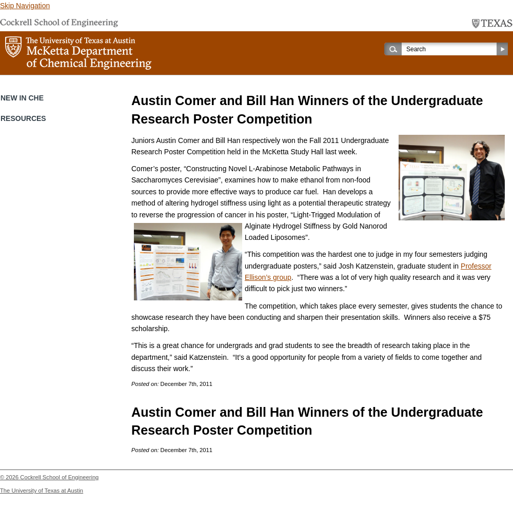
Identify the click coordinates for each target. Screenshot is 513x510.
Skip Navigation (25, 6)
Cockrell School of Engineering (59, 477)
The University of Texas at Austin (41, 490)
